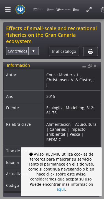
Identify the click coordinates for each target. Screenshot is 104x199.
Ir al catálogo (64, 51)
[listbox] (22, 51)
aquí (61, 189)
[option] (17, 51)
